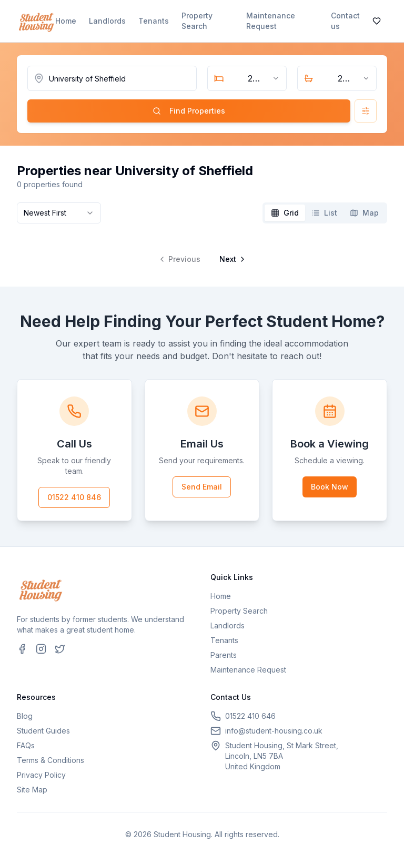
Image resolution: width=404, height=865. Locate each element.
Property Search (197, 20)
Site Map (32, 789)
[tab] (285, 213)
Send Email (201, 486)
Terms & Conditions (50, 760)
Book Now (329, 486)
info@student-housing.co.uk (273, 730)
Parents (223, 654)
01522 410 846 (74, 497)
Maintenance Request (270, 20)
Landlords (107, 20)
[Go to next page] (231, 259)
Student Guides (43, 730)
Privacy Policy (41, 774)
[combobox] (247, 78)
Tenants (153, 20)
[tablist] (324, 212)
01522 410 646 (250, 715)
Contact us (345, 20)
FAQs (26, 745)
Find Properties (189, 110)
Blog (25, 715)
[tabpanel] (202, 251)
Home (65, 20)
